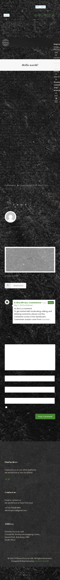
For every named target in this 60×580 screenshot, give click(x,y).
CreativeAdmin (26, 185)
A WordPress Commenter (28, 302)
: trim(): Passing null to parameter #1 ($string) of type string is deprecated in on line (56, 44)
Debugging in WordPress (44, 15)
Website (9, 395)
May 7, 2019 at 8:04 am (23, 305)
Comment (10, 342)
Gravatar (46, 319)
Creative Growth (42, 560)
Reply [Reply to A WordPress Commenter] (51, 302)
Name (8, 373)
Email (8, 384)
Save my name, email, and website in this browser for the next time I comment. (26, 408)
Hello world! (11, 279)
